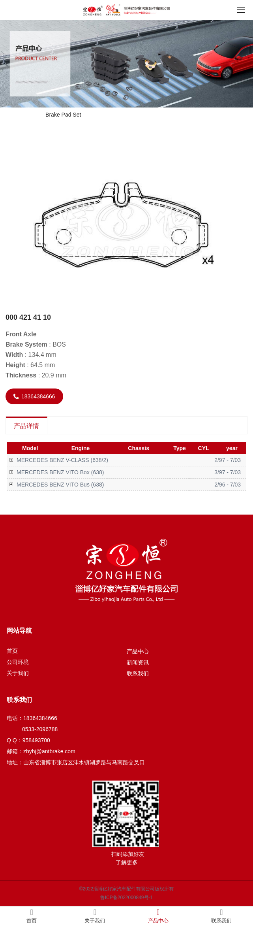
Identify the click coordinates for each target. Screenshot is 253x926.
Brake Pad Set (63, 114)
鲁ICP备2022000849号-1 (126, 897)
